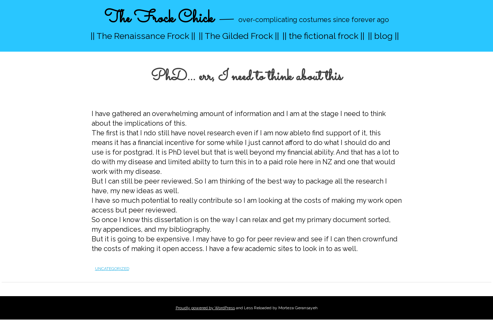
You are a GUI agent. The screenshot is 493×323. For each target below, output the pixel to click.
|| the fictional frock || (323, 36)
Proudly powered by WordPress (205, 307)
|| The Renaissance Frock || (143, 36)
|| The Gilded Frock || (239, 36)
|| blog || (383, 36)
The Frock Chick (159, 18)
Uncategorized (112, 268)
